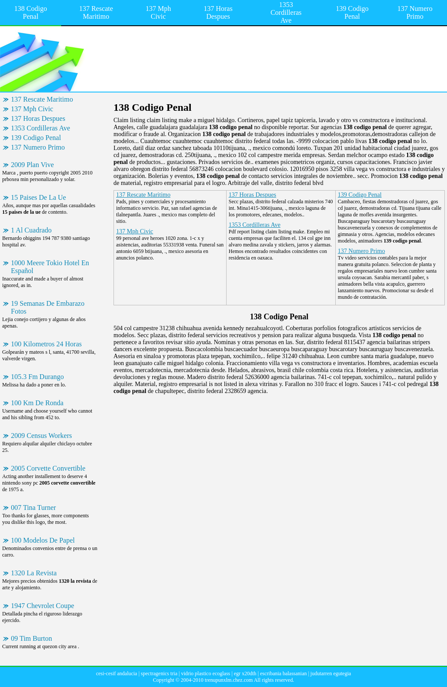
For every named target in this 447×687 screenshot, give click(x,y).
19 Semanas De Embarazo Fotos (47, 307)
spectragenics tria (159, 673)
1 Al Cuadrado (31, 230)
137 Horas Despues (217, 12)
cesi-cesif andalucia (116, 673)
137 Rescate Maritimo (96, 12)
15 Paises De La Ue (38, 197)
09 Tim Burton (31, 638)
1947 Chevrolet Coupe (42, 605)
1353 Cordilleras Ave (286, 12)
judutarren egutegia (330, 673)
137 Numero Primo (414, 12)
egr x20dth (245, 673)
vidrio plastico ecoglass (205, 673)
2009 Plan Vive (32, 164)
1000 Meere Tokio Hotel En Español (50, 266)
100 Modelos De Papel (43, 540)
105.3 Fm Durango (37, 376)
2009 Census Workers (41, 435)
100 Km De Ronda (37, 403)
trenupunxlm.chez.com (229, 680)
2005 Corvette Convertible (48, 468)
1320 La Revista (34, 573)
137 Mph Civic (158, 12)
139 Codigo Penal (352, 12)
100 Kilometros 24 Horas (46, 344)
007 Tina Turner (33, 507)
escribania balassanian (283, 673)
